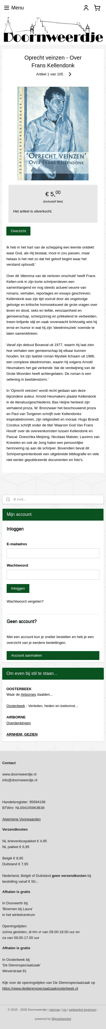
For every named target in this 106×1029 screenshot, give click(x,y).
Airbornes (28, 694)
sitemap (54, 1009)
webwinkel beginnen (82, 1009)
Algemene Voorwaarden (21, 819)
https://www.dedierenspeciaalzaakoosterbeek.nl (40, 988)
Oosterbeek (15, 706)
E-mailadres (17, 544)
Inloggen (18, 588)
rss (65, 1009)
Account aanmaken (26, 655)
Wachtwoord (17, 565)
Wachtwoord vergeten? (25, 601)
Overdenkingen (18, 723)
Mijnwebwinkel (61, 1018)
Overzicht (18, 231)
